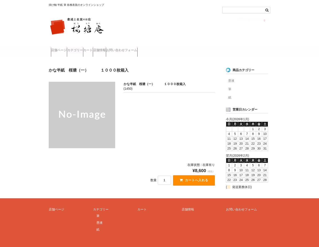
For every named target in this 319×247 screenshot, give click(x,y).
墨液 (231, 74)
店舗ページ (61, 48)
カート (107, 48)
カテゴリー (85, 48)
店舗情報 (127, 48)
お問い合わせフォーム (157, 48)
